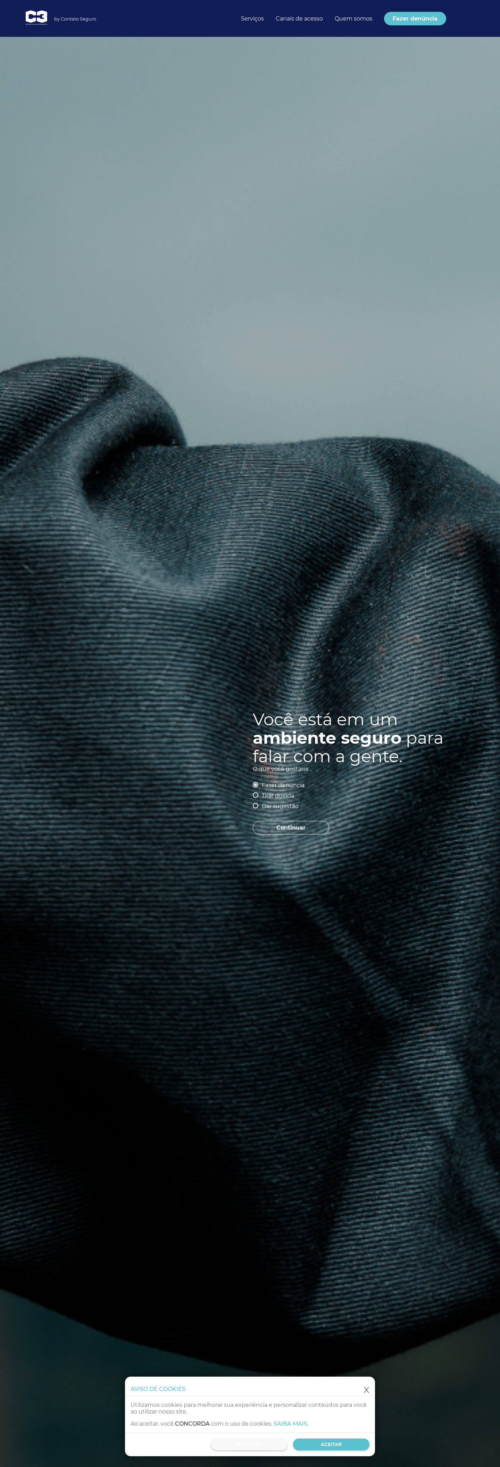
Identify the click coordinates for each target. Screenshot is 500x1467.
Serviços (252, 18)
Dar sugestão (280, 806)
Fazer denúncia (283, 785)
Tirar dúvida (278, 795)
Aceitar (331, 1444)
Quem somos (353, 18)
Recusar (249, 1444)
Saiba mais (290, 1423)
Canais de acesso (299, 18)
